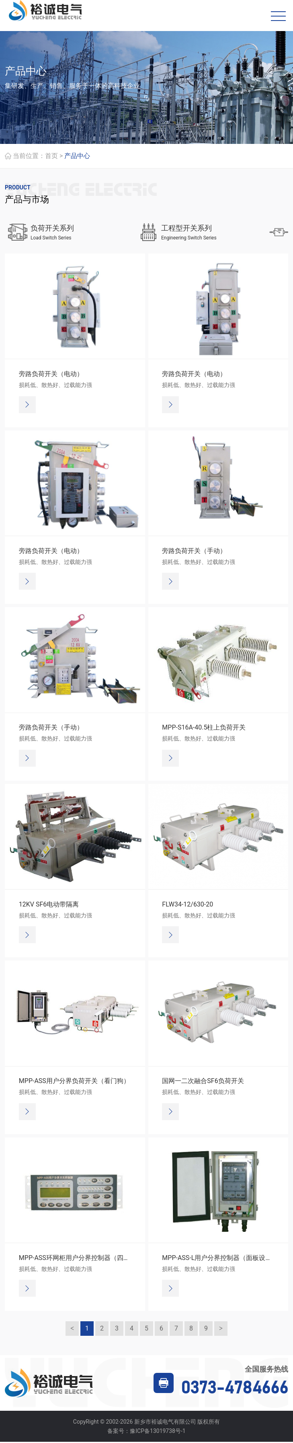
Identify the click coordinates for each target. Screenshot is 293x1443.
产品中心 (77, 157)
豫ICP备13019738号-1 (157, 1432)
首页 (51, 157)
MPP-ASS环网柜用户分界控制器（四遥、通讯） (87, 1259)
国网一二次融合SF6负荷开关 (203, 1082)
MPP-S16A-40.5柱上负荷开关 (204, 728)
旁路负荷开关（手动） (194, 552)
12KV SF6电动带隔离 (49, 905)
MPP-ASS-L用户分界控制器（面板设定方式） (226, 1259)
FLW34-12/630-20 (187, 905)
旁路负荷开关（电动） (51, 375)
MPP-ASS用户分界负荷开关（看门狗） (74, 1082)
